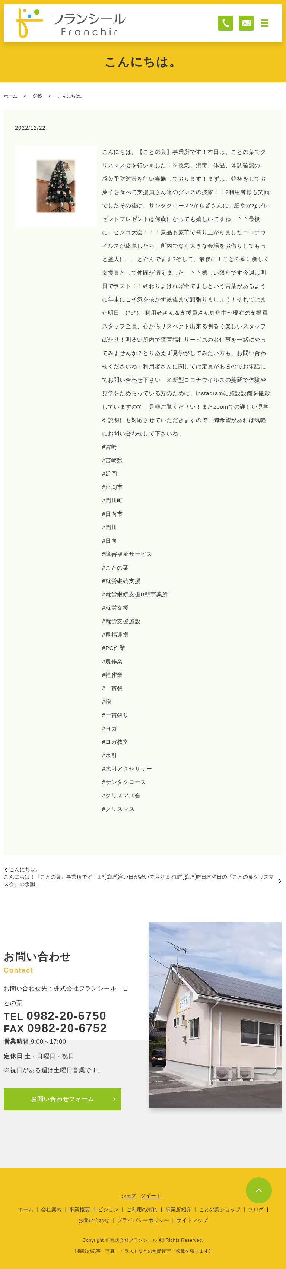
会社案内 (51, 1209)
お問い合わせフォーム (62, 1099)
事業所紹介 (178, 1209)
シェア (129, 1196)
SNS (37, 96)
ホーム (10, 96)
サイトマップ (192, 1220)
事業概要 (79, 1209)
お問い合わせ (93, 1220)
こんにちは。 (25, 869)
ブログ (256, 1209)
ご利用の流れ (142, 1209)
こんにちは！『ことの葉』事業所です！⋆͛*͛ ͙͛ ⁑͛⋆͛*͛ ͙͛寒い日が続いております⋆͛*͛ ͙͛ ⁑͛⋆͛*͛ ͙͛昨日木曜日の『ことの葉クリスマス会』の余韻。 (139, 880)
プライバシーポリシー (143, 1220)
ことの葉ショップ (220, 1209)
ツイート (150, 1196)
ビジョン (108, 1209)
